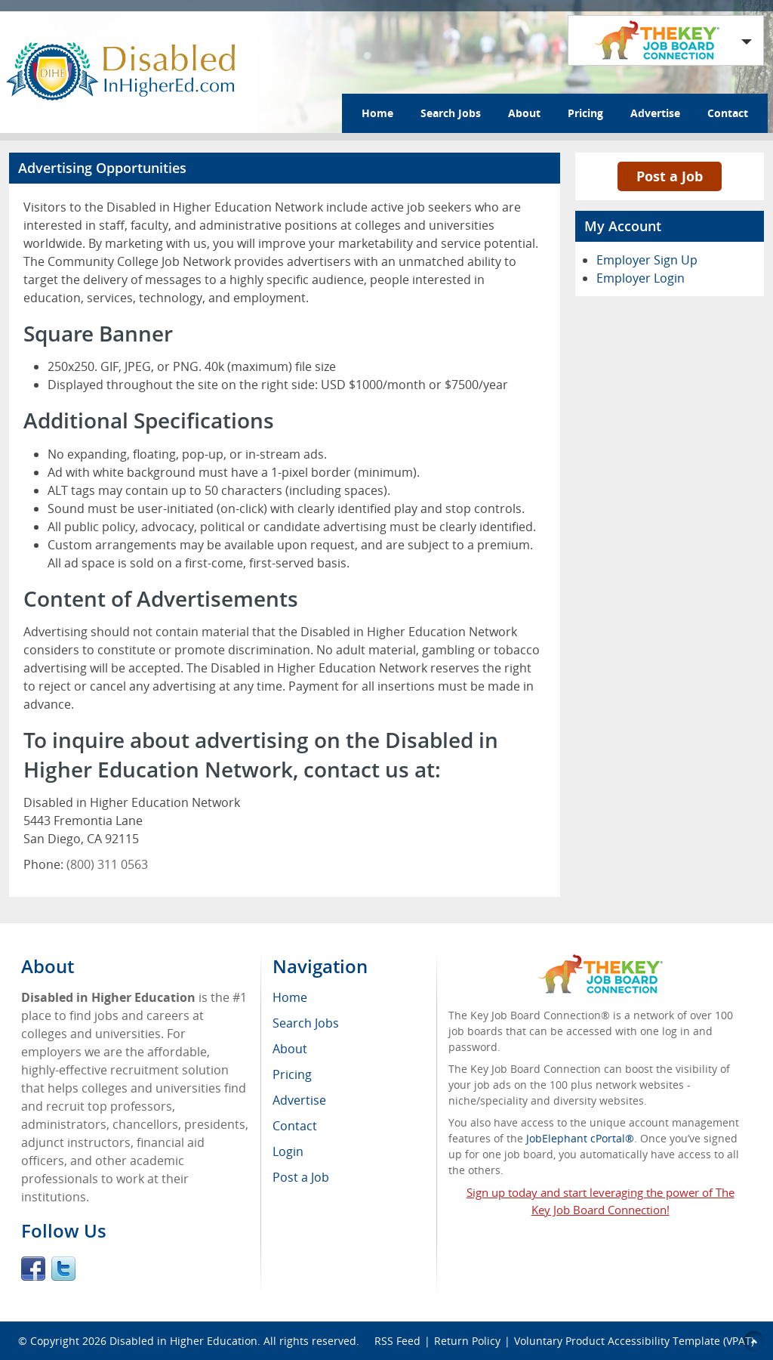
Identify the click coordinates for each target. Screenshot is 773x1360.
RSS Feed (397, 1341)
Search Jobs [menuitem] (306, 1023)
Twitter (63, 1268)
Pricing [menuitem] (292, 1074)
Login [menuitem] (288, 1151)
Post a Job (669, 176)
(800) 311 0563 (107, 864)
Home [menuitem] (290, 997)
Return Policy (467, 1341)
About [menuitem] (290, 1048)
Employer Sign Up (647, 260)
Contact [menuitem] (295, 1125)
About (524, 113)
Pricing (585, 113)
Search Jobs (450, 113)
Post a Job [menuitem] (301, 1177)
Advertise (655, 113)
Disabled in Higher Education (183, 1341)
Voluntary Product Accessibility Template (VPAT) (634, 1341)
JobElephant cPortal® (580, 1138)
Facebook (33, 1268)
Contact (727, 113)
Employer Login (640, 278)
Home (377, 113)
